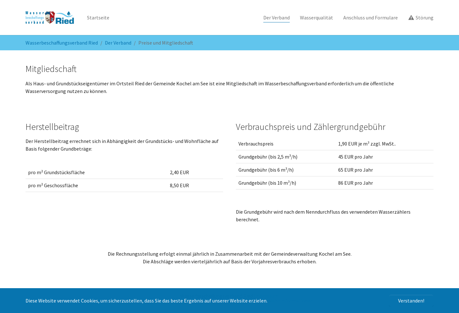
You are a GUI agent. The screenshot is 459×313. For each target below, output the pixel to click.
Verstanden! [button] (411, 300)
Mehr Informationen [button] (290, 300)
